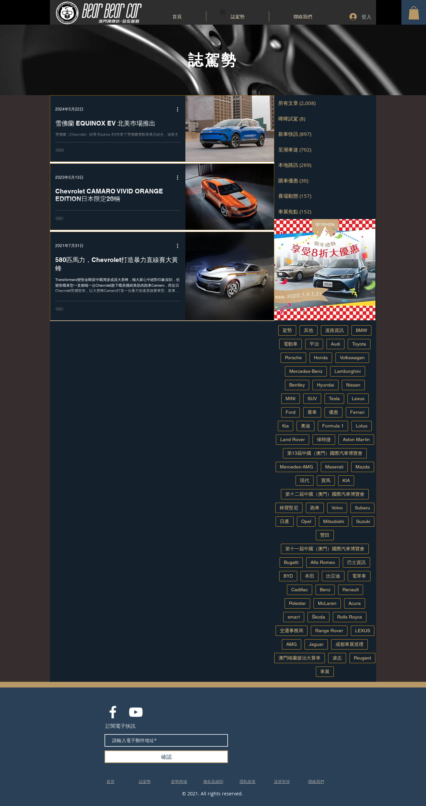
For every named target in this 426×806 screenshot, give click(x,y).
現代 (304, 480)
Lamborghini (347, 371)
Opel (306, 521)
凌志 (337, 658)
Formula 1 (333, 425)
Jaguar (316, 644)
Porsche (293, 357)
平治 (314, 344)
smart (294, 617)
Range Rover (329, 630)
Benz (325, 589)
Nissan (353, 385)
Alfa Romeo (323, 562)
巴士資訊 (356, 562)
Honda (321, 357)
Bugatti (291, 562)
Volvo (337, 507)
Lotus (361, 425)
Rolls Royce (349, 617)
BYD (288, 576)
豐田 (324, 535)
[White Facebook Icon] (113, 712)
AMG (291, 644)
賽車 (312, 412)
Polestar (297, 603)
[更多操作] (180, 109)
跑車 (315, 507)
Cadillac (299, 589)
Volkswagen (352, 357)
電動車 (291, 344)
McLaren (327, 603)
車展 (324, 671)
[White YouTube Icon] (135, 712)
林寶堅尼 (289, 507)
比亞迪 (333, 576)
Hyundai (325, 385)
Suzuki (363, 521)
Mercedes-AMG (296, 466)
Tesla (334, 398)
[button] (413, 12)
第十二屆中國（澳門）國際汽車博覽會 (324, 494)
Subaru (362, 507)
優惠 (333, 412)
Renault (350, 589)
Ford (291, 412)
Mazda (362, 466)
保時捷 (324, 439)
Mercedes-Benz (305, 371)
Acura (354, 603)
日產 (284, 521)
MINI (291, 398)
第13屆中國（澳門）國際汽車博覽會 (324, 453)
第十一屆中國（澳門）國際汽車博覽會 (324, 548)
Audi (335, 344)
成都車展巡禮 (349, 644)
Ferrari (357, 412)
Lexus (358, 398)
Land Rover (292, 439)
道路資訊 (334, 330)
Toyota (359, 344)
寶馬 (325, 480)
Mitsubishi (333, 521)
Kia (285, 425)
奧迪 (305, 425)
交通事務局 (291, 630)
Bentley (297, 385)
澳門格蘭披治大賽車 (299, 658)
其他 (308, 330)
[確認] (166, 756)
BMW (361, 330)
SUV (312, 398)
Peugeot (362, 658)
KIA (346, 480)
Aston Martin (356, 439)
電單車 (359, 576)
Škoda (318, 617)
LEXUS (362, 630)
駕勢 (287, 330)
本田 (309, 576)
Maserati (334, 466)
